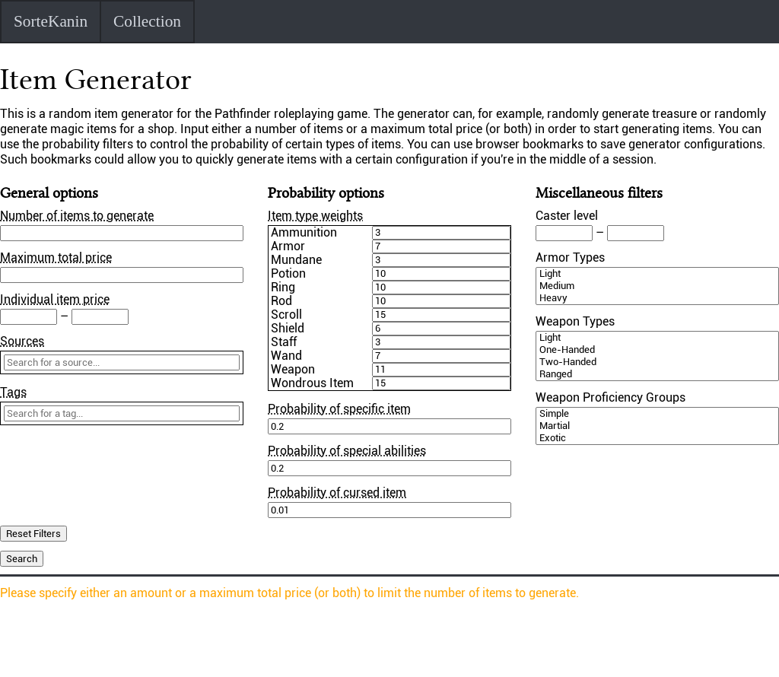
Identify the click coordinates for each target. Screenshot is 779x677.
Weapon (293, 370)
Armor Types (570, 257)
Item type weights (315, 215)
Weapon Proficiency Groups (610, 397)
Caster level (567, 215)
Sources (22, 341)
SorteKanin (50, 21)
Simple (657, 414)
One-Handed (657, 350)
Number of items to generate (77, 215)
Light (657, 274)
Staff (284, 342)
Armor (288, 246)
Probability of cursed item (337, 492)
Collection (147, 21)
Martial (657, 426)
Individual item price (55, 299)
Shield (287, 329)
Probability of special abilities (347, 450)
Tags (13, 392)
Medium (657, 286)
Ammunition (304, 233)
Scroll (286, 315)
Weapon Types (575, 321)
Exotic (657, 438)
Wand (286, 356)
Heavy (657, 298)
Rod (281, 301)
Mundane (296, 260)
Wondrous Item (312, 383)
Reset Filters (33, 533)
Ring (283, 287)
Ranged (657, 374)
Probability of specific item (339, 409)
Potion (288, 274)
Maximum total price (56, 257)
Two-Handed (657, 362)
